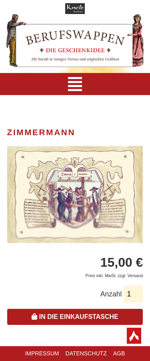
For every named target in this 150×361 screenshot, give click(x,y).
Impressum (42, 353)
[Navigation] (75, 84)
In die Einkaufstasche (75, 316)
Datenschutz (86, 353)
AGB (119, 353)
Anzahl (111, 294)
